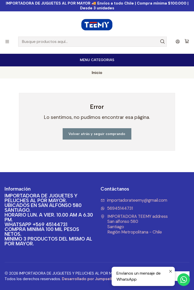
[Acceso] (177, 41)
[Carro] (186, 41)
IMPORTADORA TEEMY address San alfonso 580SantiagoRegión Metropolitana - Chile (134, 224)
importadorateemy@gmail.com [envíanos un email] (134, 200)
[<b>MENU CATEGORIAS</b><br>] (97, 60)
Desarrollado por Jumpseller (89, 278)
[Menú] (7, 41)
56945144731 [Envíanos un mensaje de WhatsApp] (117, 208)
